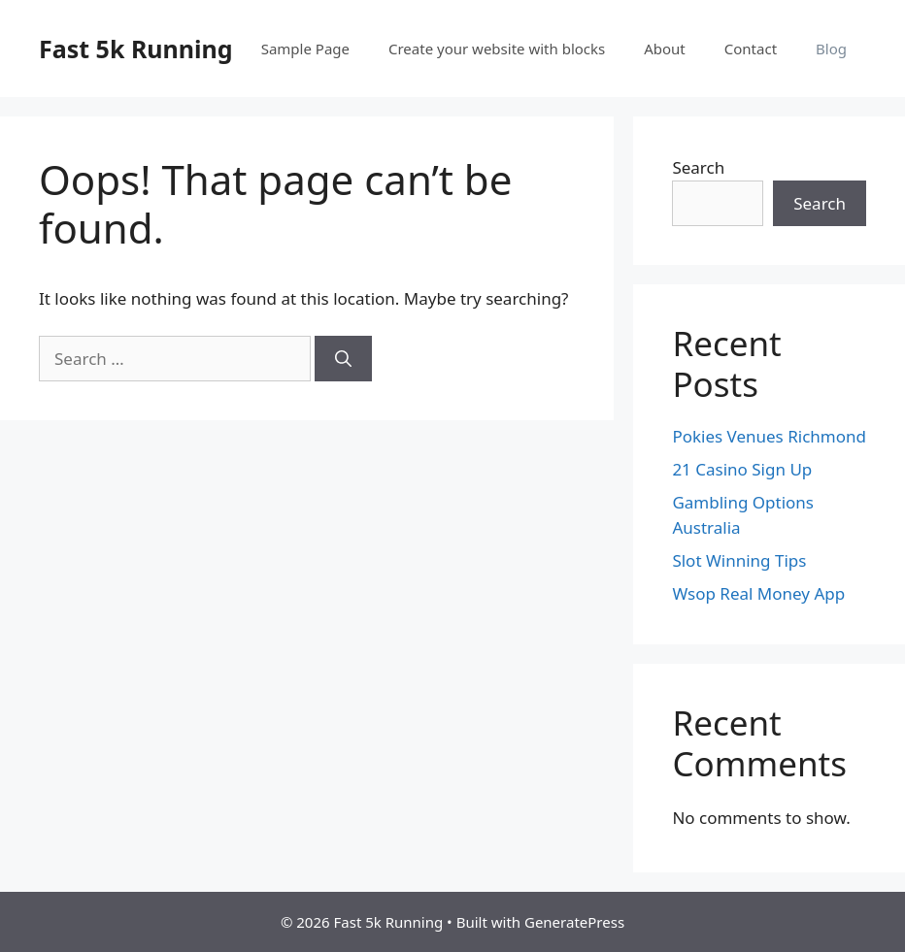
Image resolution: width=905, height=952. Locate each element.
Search (698, 167)
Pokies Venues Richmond (769, 436)
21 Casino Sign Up (742, 469)
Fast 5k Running (136, 48)
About (665, 48)
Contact (750, 48)
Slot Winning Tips (739, 560)
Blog (831, 48)
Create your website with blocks (496, 48)
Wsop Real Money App (758, 593)
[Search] (343, 359)
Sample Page (305, 48)
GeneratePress (574, 922)
